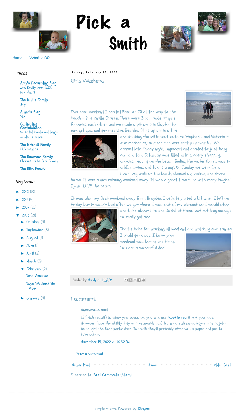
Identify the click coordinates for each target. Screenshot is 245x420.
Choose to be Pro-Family (39, 161)
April (31, 253)
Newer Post (81, 365)
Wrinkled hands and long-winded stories (39, 135)
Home (17, 58)
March (32, 261)
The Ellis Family (32, 169)
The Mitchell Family (35, 145)
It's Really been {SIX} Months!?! (36, 90)
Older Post (222, 365)
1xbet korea (177, 317)
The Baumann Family (36, 157)
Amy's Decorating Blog (38, 83)
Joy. (23, 104)
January (34, 298)
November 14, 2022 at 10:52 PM (105, 342)
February (35, 269)
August (33, 238)
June (31, 245)
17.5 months (29, 149)
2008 (26, 215)
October (34, 222)
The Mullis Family (34, 100)
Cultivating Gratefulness (30, 126)
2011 (25, 200)
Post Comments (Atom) (113, 375)
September (36, 230)
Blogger (143, 408)
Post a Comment (89, 353)
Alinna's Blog (30, 112)
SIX (22, 116)
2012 (26, 192)
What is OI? (39, 58)
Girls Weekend (37, 275)
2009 (26, 207)
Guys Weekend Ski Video (40, 286)
